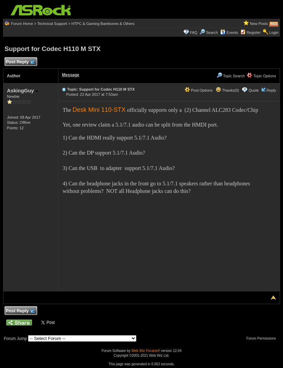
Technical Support (52, 24)
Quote (254, 90)
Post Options (199, 90)
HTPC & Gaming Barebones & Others (103, 24)
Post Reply (19, 62)
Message (70, 75)
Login (274, 32)
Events (229, 32)
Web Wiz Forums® (145, 351)
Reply (271, 90)
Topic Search (231, 76)
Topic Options (261, 76)
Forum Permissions (262, 338)
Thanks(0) (227, 90)
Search (212, 32)
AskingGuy (22, 90)
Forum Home (22, 24)
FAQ (194, 32)
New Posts (259, 24)
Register (254, 32)
